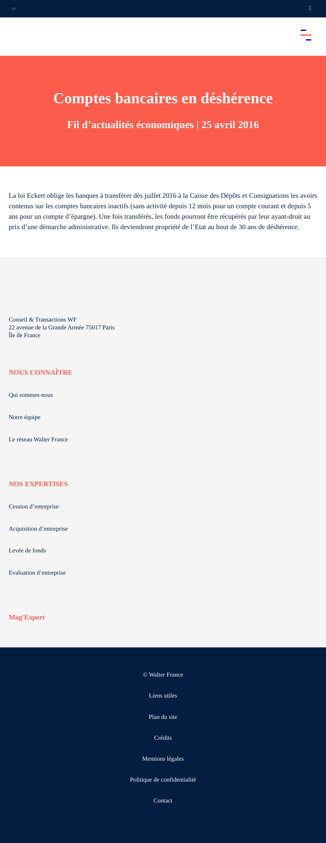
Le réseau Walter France (38, 440)
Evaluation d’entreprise (37, 573)
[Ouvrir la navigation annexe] (14, 8)
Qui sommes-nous (31, 395)
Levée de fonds (27, 551)
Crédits (163, 738)
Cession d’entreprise (34, 507)
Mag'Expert (27, 617)
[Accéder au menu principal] (306, 35)
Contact (163, 801)
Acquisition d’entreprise (38, 529)
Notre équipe (25, 417)
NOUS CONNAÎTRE (40, 372)
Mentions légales (162, 759)
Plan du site (163, 717)
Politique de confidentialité (163, 780)
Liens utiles (163, 696)
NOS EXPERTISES (38, 484)
